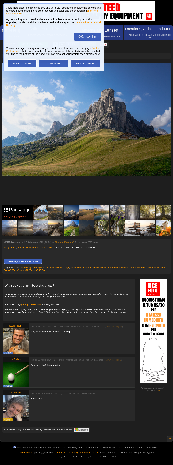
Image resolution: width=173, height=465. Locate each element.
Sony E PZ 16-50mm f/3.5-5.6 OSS (34, 247)
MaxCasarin (160, 267)
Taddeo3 (33, 270)
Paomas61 (22, 270)
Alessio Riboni (56, 267)
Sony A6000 (10, 247)
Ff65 (131, 267)
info (158, 391)
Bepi (67, 267)
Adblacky (26, 267)
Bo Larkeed (76, 267)
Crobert (87, 267)
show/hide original (114, 326)
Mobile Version (25, 452)
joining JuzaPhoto (31, 304)
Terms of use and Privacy (66, 452)
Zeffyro (42, 270)
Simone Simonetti (64, 242)
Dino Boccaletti (99, 267)
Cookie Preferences (89, 452)
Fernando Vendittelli (118, 267)
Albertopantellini (40, 267)
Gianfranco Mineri (144, 267)
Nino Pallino (10, 270)
